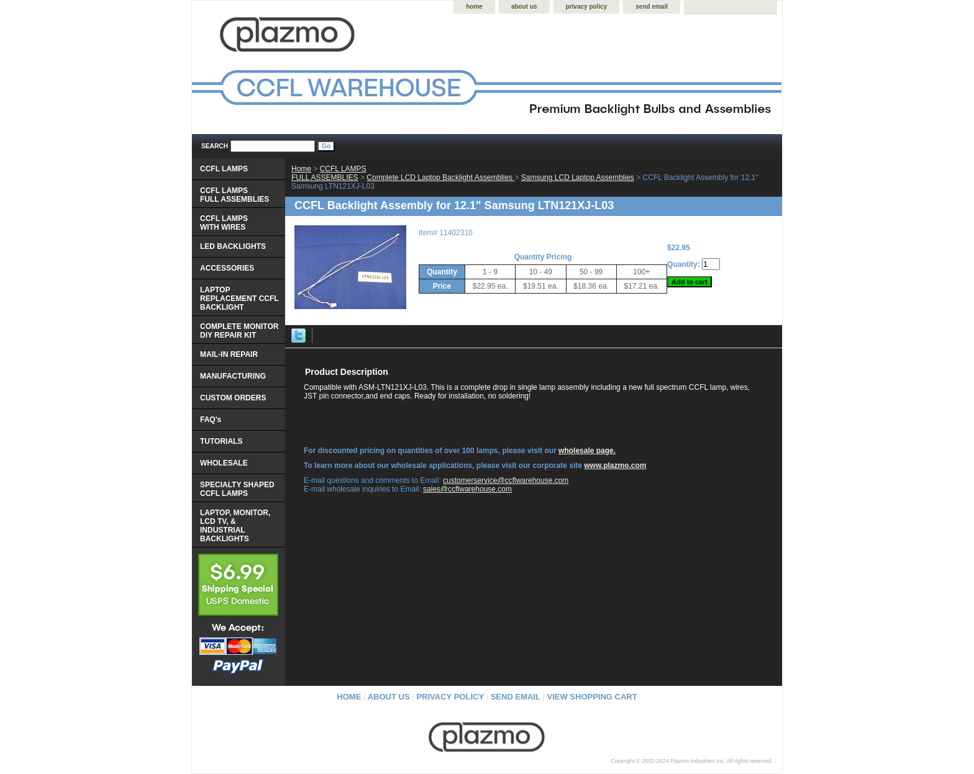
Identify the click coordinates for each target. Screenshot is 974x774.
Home (301, 168)
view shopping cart (592, 696)
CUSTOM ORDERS (233, 398)
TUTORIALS (221, 441)
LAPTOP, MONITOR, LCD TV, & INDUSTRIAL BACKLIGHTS (235, 525)
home (474, 6)
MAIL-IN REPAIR (229, 354)
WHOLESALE (224, 463)
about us (524, 6)
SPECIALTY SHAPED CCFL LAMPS (237, 489)
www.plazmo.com (615, 465)
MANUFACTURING (233, 376)
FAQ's (210, 419)
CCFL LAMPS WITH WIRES (224, 223)
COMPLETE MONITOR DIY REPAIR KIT (239, 331)
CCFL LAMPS (224, 168)
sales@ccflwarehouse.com (467, 489)
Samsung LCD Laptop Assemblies (577, 177)
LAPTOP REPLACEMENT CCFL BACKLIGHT (239, 299)
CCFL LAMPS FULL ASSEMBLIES (328, 173)
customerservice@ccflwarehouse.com (505, 480)
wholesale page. (587, 450)
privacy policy (587, 6)
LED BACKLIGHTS (233, 246)
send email (651, 6)
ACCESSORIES (227, 268)
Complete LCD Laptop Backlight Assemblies (440, 177)
